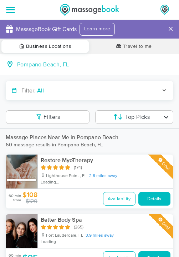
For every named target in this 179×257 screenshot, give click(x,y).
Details (154, 199)
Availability (119, 199)
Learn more (97, 28)
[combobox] (95, 64)
